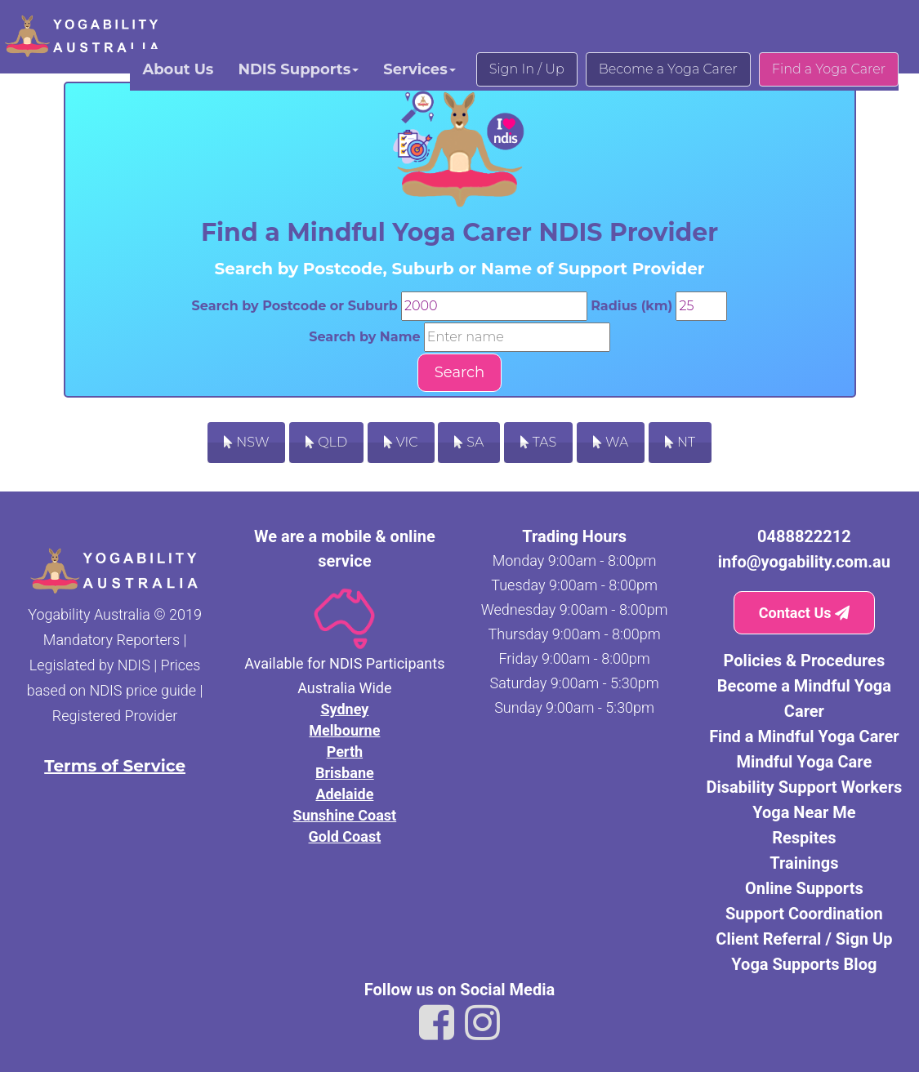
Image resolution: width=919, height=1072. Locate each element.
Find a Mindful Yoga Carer (804, 736)
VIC (401, 442)
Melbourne (344, 730)
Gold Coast (345, 836)
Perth (345, 751)
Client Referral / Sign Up (804, 939)
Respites (804, 837)
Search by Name (364, 337)
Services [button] (419, 69)
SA (469, 442)
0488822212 (804, 536)
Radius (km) (631, 306)
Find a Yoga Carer (829, 69)
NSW (246, 442)
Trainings (804, 863)
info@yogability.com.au (804, 562)
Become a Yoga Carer (668, 69)
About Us (177, 69)
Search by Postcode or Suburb (295, 306)
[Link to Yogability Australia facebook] (436, 1023)
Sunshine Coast (345, 815)
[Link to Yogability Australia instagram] (482, 1023)
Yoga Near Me (803, 812)
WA (610, 442)
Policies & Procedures (805, 660)
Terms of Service (114, 766)
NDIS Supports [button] (298, 69)
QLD (326, 442)
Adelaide (344, 794)
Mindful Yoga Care (804, 762)
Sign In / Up (526, 69)
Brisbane (344, 772)
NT (680, 442)
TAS (538, 442)
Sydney (344, 709)
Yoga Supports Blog (804, 964)
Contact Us (804, 612)
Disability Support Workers (804, 787)
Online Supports (804, 888)
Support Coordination (804, 913)
